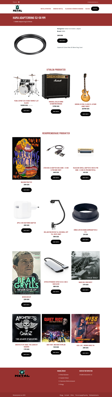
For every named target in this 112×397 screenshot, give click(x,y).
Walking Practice (26, 181)
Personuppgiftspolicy (81, 394)
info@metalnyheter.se (92, 2)
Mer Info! (62, 39)
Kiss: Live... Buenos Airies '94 (85, 344)
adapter (78, 28)
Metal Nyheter (46, 8)
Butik (95, 8)
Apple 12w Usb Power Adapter (26, 222)
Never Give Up (26, 296)
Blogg (88, 8)
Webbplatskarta (94, 394)
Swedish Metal (58, 8)
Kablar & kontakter (70, 28)
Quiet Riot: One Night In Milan (56, 344)
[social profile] (19, 2)
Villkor (72, 394)
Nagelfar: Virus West (85, 281)
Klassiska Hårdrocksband (74, 8)
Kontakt (66, 394)
